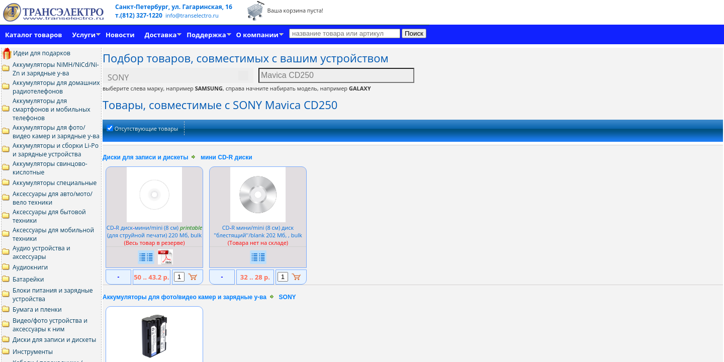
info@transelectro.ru (192, 15)
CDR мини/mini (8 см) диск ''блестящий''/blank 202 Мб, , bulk (258, 231)
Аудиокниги (30, 267)
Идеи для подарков (36, 53)
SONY (287, 297)
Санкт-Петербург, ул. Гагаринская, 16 (173, 7)
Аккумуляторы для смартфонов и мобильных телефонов (51, 109)
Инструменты (33, 351)
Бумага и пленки (37, 309)
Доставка (161, 34)
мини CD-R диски (226, 157)
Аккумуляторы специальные (55, 182)
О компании (257, 34)
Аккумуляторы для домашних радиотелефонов (56, 87)
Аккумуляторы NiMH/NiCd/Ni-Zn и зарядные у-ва (56, 68)
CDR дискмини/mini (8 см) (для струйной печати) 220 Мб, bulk (154, 231)
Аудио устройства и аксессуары (41, 252)
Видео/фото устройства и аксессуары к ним (50, 324)
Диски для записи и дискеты (54, 339)
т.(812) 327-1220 (139, 15)
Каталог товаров (33, 34)
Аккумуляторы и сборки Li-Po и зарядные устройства (56, 149)
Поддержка (206, 34)
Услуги (84, 34)
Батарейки (28, 279)
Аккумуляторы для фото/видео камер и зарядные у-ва (56, 131)
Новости (120, 34)
